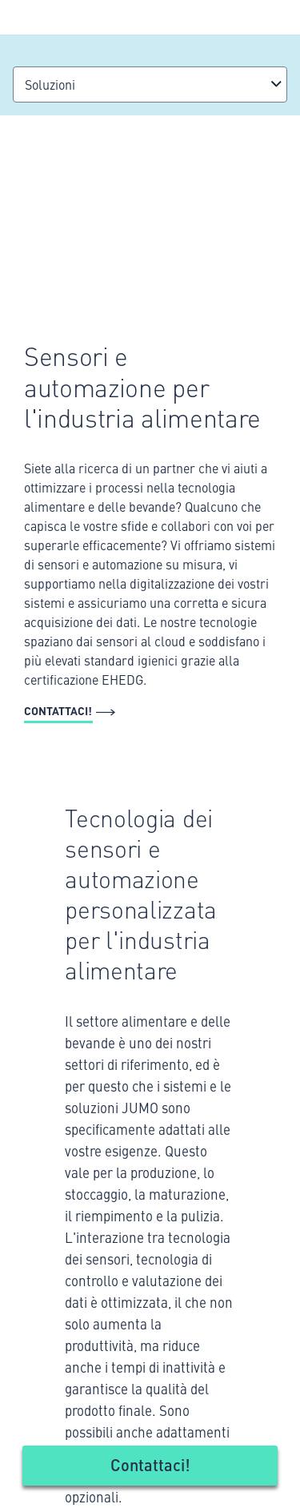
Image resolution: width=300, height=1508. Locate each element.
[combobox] (150, 84)
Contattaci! (150, 1464)
